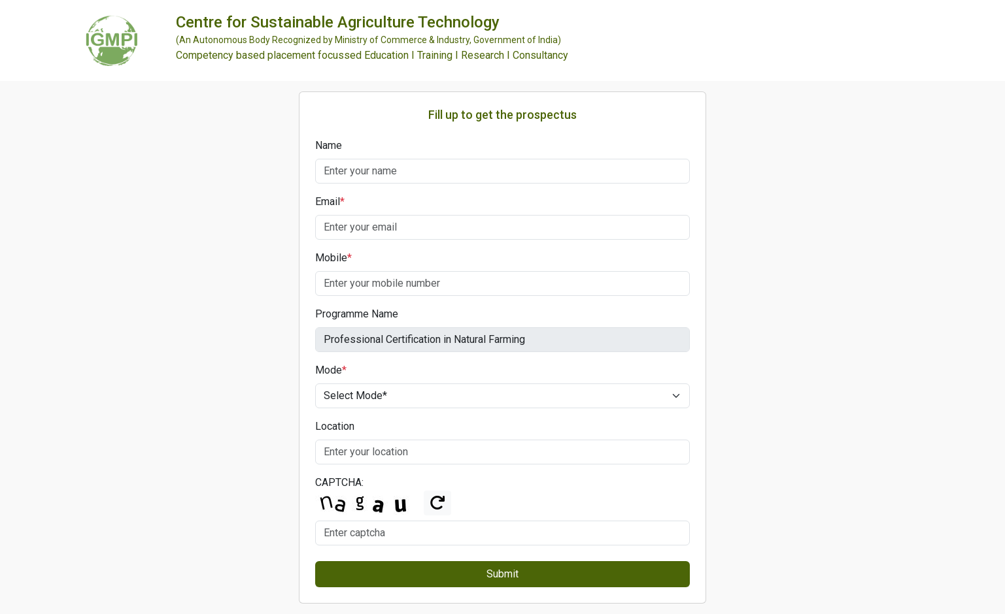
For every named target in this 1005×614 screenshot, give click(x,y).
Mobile (333, 257)
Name (328, 145)
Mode (331, 370)
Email (330, 201)
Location (334, 426)
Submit (502, 574)
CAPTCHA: (339, 482)
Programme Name (356, 314)
